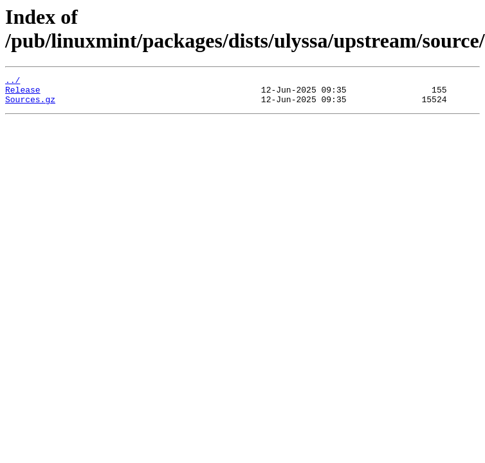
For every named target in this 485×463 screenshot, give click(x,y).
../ (12, 81)
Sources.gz (30, 105)
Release (23, 93)
